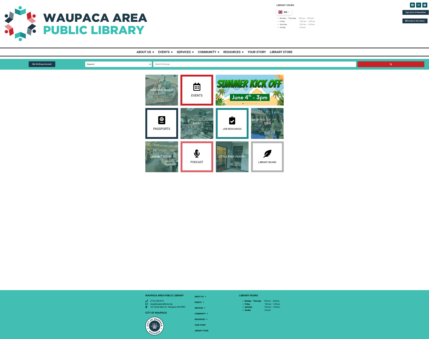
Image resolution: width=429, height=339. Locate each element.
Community (208, 52)
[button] (415, 21)
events (165, 52)
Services (185, 52)
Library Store (281, 52)
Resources (233, 52)
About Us (145, 52)
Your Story (257, 52)
